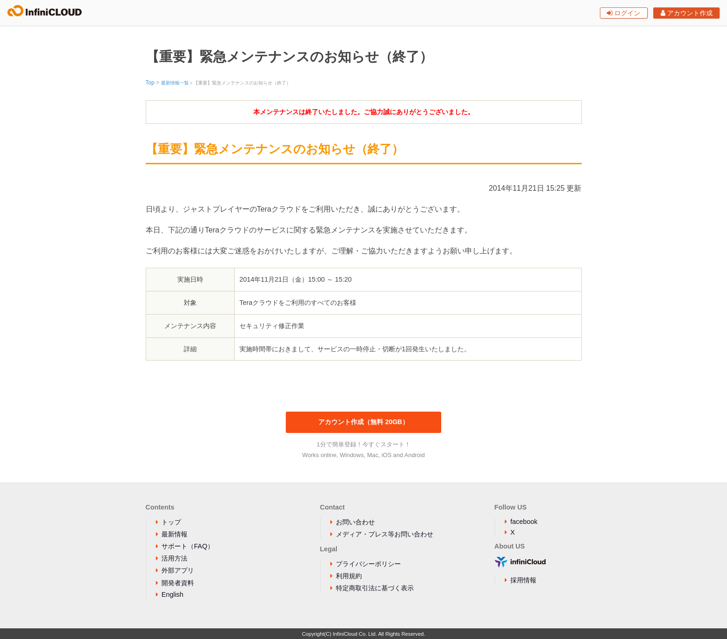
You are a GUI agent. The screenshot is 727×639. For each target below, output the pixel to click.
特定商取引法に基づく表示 (375, 588)
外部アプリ (177, 570)
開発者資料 (177, 583)
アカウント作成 (687, 13)
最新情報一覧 (175, 82)
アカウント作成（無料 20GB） (363, 422)
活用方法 (174, 558)
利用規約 (349, 576)
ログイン (623, 13)
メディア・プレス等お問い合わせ (384, 534)
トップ (171, 522)
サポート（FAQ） (187, 546)
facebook (523, 521)
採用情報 (523, 580)
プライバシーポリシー (368, 564)
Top (150, 82)
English (172, 594)
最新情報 (174, 534)
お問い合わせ (355, 522)
